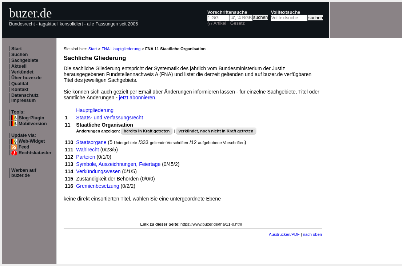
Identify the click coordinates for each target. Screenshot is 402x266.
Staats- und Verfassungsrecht (109, 117)
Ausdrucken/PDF (284, 234)
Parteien (85, 157)
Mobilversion (33, 123)
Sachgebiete (24, 60)
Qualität (19, 83)
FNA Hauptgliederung (121, 49)
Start (16, 48)
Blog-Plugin (31, 117)
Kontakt (19, 89)
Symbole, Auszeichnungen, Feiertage (118, 164)
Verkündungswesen (98, 171)
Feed (24, 147)
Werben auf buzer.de (23, 173)
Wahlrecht (87, 149)
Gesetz (237, 23)
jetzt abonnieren (137, 97)
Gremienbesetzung (97, 186)
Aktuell (19, 66)
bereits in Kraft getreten (147, 131)
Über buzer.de (26, 77)
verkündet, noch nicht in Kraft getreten (216, 131)
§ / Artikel (216, 23)
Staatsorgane (91, 142)
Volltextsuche (285, 12)
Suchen (19, 54)
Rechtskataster (35, 152)
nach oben (312, 234)
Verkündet (22, 72)
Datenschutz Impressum (25, 98)
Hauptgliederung (95, 110)
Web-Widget (32, 141)
